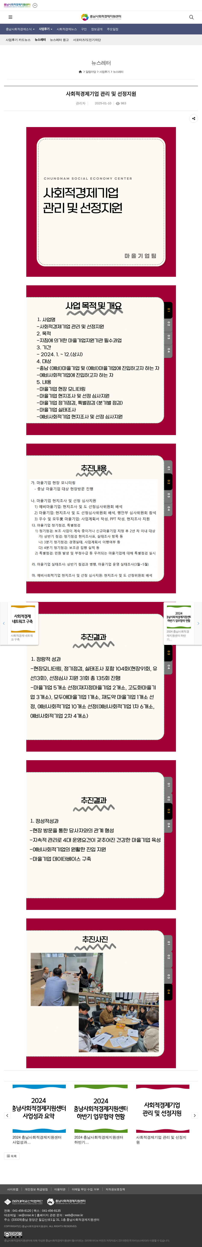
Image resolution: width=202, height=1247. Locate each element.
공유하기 (193, 117)
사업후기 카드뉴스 (18, 39)
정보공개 (97, 29)
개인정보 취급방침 (36, 1189)
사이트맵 (12, 1189)
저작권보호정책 (115, 1189)
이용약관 (59, 1189)
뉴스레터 (40, 39)
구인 (84, 29)
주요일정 (112, 29)
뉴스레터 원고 (59, 39)
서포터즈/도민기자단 (87, 39)
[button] (7, 1115)
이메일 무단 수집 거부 (85, 1189)
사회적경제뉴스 (67, 29)
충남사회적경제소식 (20, 29)
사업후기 (45, 29)
